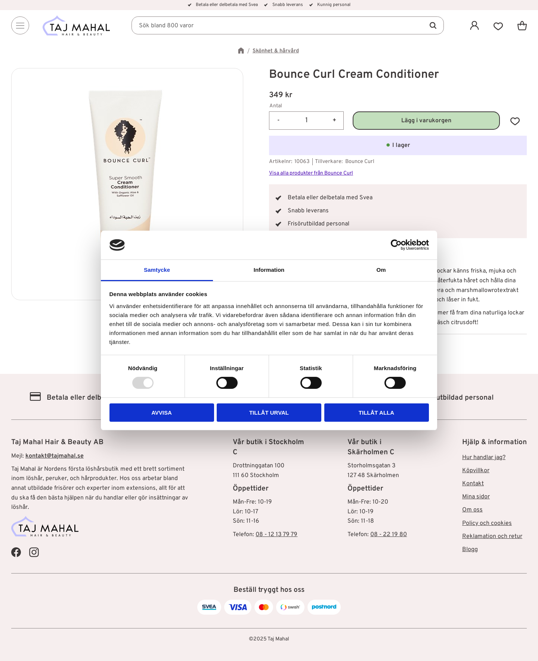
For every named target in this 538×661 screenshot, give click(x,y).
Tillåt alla (376, 412)
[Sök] (432, 25)
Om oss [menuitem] (472, 510)
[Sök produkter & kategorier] (287, 25)
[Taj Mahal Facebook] (16, 552)
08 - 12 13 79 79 (276, 534)
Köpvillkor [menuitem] (475, 470)
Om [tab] (381, 270)
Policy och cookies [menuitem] (487, 523)
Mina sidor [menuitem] (476, 497)
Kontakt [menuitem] (473, 484)
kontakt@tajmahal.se (54, 456)
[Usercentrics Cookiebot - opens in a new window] (396, 244)
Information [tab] (269, 270)
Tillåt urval (269, 412)
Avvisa (161, 412)
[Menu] (20, 25)
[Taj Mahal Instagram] (34, 552)
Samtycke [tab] (157, 270)
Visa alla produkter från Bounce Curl (311, 173)
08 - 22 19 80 (388, 534)
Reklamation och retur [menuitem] (492, 536)
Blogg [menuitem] (470, 549)
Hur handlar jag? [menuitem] (483, 457)
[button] (498, 25)
